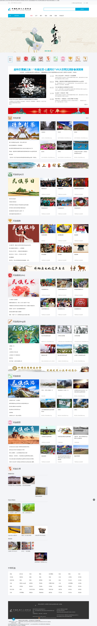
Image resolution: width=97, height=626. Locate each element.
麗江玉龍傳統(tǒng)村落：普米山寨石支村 (18, 142)
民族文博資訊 (11, 500)
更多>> (86, 104)
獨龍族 (31, 592)
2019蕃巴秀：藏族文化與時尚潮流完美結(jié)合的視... (20, 245)
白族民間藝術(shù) (45, 308)
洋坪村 (59, 151)
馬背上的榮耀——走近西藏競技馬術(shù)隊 (18, 452)
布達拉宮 (61, 15)
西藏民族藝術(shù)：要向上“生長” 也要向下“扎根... (19, 302)
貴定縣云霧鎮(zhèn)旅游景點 (15, 406)
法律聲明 (47, 604)
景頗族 (40, 583)
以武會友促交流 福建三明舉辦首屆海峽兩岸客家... (19, 446)
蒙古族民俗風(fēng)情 (62, 355)
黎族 (30, 580)
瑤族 (50, 577)
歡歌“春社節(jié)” (12, 198)
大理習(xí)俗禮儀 (61, 335)
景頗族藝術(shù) (61, 308)
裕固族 (79, 589)
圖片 (41, 15)
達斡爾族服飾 (61, 234)
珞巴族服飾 (43, 254)
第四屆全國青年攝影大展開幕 (15, 311)
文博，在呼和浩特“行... (27, 512)
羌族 (11, 586)
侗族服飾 (76, 254)
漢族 (11, 574)
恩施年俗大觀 (44, 355)
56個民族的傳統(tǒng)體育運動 (64, 436)
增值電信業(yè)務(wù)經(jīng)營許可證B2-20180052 (66, 612)
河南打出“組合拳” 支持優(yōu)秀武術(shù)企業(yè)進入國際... (22, 461)
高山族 (70, 580)
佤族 (50, 580)
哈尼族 (79, 577)
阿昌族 (70, 586)
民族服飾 (70, 59)
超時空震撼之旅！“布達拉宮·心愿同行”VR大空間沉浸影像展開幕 (48, 69)
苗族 (60, 574)
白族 (60, 577)
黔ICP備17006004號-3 (61, 610)
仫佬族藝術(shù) (77, 308)
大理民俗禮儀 (77, 335)
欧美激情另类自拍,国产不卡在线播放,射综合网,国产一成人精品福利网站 (23, 624)
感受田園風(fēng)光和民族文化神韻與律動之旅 (19, 403)
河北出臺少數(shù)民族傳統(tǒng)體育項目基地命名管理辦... (21, 458)
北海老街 (43, 132)
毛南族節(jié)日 (77, 208)
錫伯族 (60, 586)
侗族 (40, 577)
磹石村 (75, 132)
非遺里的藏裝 (44, 234)
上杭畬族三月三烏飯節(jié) (14, 355)
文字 (36, 15)
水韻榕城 (11, 412)
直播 (56, 15)
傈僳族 (40, 580)
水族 (11, 583)
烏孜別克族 (32, 589)
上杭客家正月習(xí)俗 (13, 352)
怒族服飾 (76, 234)
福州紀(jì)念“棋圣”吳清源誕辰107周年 (17, 449)
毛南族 (40, 586)
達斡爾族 (70, 583)
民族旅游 (56, 59)
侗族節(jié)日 (44, 188)
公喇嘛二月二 (12, 346)
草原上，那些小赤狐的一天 (47, 390)
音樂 (51, 15)
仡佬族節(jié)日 (61, 208)
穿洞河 (59, 409)
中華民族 (12, 568)
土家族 (70, 577)
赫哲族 (50, 592)
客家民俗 (11, 358)
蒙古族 (21, 574)
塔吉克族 (12, 589)
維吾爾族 (51, 574)
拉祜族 (79, 580)
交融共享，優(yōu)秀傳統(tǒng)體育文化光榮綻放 (80, 437)
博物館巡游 (11, 473)
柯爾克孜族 (51, 583)
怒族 (21, 589)
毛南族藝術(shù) (44, 289)
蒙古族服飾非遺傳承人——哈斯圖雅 (16, 248)
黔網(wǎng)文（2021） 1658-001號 (13, 621)
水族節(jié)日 (60, 188)
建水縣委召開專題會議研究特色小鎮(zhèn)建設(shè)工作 (21, 148)
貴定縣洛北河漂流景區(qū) (14, 409)
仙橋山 (75, 409)
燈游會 (10, 349)
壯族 (79, 574)
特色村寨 (19, 59)
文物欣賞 (10, 527)
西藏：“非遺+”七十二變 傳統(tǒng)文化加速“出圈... (19, 314)
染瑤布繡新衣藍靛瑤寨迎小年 (15, 213)
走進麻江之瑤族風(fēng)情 (79, 355)
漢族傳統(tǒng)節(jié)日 (79, 188)
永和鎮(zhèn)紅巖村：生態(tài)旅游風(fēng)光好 (80, 152)
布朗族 (21, 586)
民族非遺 (85, 59)
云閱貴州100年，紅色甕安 (14, 400)
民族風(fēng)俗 (78, 59)
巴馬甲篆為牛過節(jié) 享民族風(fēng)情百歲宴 (18, 204)
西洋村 (42, 151)
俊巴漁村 (11, 154)
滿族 (30, 577)
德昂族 (60, 589)
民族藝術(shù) (26, 59)
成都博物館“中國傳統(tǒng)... (41, 562)
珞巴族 (70, 592)
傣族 (21, 580)
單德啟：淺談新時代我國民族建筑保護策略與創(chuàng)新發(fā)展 (23, 151)
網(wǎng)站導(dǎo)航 (77, 2)
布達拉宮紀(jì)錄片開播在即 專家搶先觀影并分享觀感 (23, 99)
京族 (11, 592)
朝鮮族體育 (43, 456)
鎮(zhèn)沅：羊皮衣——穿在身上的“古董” (18, 254)
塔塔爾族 (22, 592)
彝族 (69, 574)
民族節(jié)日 (33, 59)
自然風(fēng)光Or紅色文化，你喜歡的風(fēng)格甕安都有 (80, 391)
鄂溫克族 (51, 589)
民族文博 (17, 469)
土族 (60, 583)
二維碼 (86, 2)
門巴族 (60, 592)
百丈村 (59, 132)
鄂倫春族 (41, 592)
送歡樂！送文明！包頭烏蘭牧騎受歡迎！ (17, 308)
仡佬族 (50, 586)
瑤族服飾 (60, 254)
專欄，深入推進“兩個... (27, 535)
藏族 (40, 574)
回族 (30, 574)
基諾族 (79, 592)
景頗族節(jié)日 (44, 208)
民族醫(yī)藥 (40, 59)
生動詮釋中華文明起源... (40, 535)
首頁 (31, 15)
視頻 (46, 15)
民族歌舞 (48, 59)
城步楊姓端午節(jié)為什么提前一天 (16, 210)
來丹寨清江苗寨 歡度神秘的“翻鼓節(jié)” (17, 207)
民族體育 (63, 59)
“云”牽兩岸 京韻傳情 (13, 299)
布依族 (11, 577)
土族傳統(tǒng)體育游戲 (46, 436)
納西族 (31, 583)
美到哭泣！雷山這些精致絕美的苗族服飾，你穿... (19, 260)
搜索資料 (82, 9)
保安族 (70, 589)
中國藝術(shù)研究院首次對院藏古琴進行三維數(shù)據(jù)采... (22, 305)
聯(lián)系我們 (41, 604)
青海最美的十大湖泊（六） (63, 390)
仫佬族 (79, 583)
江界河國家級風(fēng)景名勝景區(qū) (47, 410)
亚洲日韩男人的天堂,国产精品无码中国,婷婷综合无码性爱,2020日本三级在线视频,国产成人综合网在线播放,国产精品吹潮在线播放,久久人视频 (29, 0)
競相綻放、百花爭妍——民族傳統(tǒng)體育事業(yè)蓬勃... (21, 455)
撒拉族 (31, 586)
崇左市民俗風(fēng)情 (46, 335)
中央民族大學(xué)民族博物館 (14, 485)
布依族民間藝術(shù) (78, 289)
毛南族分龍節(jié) (12, 201)
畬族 (60, 580)
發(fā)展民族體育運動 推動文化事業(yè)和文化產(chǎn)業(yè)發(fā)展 (64, 458)
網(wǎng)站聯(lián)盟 (53, 604)
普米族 (79, 586)
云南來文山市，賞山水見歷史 (15, 415)
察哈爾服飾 (11, 257)
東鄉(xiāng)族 (23, 583)
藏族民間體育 (77, 456)
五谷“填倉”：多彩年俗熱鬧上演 (15, 361)
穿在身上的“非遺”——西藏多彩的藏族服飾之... (18, 251)
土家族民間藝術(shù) (62, 289)
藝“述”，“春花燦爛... (26, 551)
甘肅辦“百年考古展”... (13, 551)
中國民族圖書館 (38, 496)
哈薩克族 (12, 580)
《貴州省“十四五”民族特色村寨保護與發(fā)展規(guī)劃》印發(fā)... (23, 157)
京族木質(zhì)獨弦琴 (12, 535)
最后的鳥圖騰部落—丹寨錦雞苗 (15, 145)
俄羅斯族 (41, 589)
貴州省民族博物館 (26, 485)
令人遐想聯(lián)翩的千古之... (14, 512)
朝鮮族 (21, 577)
